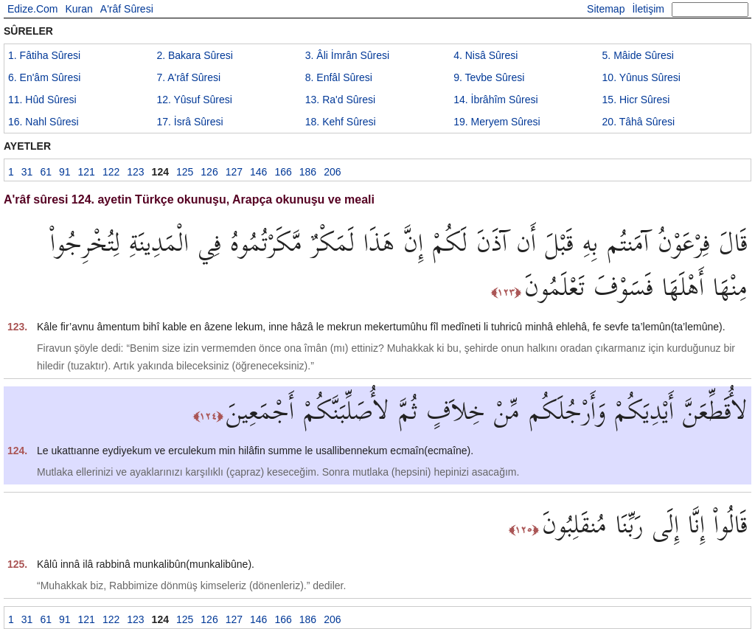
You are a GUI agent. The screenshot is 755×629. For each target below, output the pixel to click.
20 (638, 122)
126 (209, 172)
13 (340, 99)
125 (184, 172)
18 (340, 122)
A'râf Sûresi (126, 9)
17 (189, 122)
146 (258, 172)
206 (332, 172)
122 (110, 172)
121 (86, 172)
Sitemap (605, 9)
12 (194, 99)
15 (636, 99)
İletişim (648, 9)
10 (641, 77)
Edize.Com (32, 9)
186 (307, 172)
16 (43, 122)
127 (234, 172)
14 (495, 99)
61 (46, 172)
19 (496, 122)
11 (42, 99)
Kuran (78, 9)
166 (282, 172)
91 (65, 172)
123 (135, 172)
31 (27, 172)
